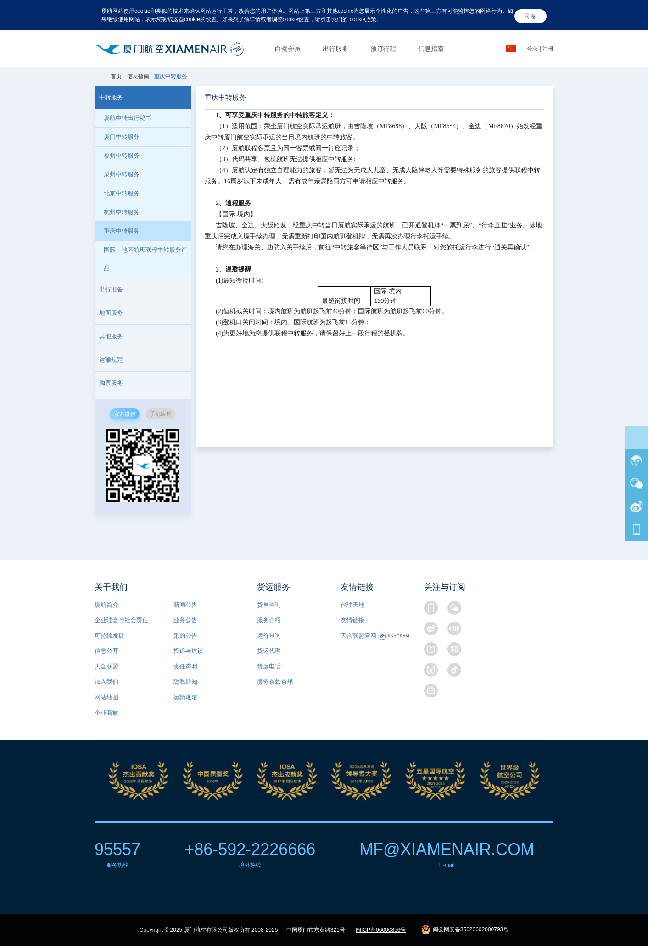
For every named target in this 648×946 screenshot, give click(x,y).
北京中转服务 (122, 193)
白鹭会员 (288, 48)
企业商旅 (106, 712)
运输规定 (185, 697)
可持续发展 (109, 635)
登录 (533, 48)
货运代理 (269, 650)
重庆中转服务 (122, 230)
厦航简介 (106, 604)
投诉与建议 (188, 650)
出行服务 (335, 48)
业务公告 (185, 620)
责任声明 (185, 666)
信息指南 (431, 48)
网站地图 (106, 697)
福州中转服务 (122, 155)
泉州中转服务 (122, 174)
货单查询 (269, 604)
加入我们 (106, 681)
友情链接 (352, 620)
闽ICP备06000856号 (381, 930)
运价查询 (269, 635)
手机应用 (161, 414)
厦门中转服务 (122, 136)
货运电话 (269, 666)
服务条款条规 (275, 681)
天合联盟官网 (358, 635)
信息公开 (106, 650)
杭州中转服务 (122, 212)
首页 (117, 76)
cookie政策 (363, 19)
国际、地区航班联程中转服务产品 (145, 259)
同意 (530, 16)
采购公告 (185, 635)
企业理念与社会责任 (121, 620)
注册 (547, 48)
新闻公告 (185, 604)
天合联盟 (106, 666)
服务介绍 (269, 620)
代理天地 (352, 604)
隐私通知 (185, 681)
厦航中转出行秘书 (127, 117)
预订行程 (383, 48)
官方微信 (125, 414)
